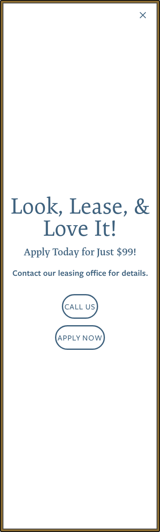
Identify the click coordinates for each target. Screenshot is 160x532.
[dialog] (80, 266)
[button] (80, 306)
